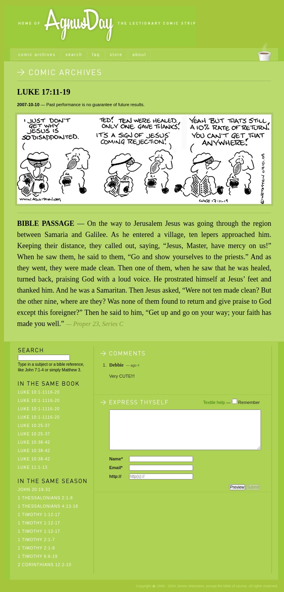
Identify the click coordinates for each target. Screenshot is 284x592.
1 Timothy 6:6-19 (38, 556)
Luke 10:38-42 (34, 442)
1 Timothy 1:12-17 (39, 514)
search (74, 54)
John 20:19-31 (34, 489)
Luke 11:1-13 (33, 467)
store (116, 54)
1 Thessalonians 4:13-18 (48, 506)
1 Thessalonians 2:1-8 (45, 498)
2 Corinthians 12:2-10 (44, 565)
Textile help (214, 402)
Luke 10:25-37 (34, 425)
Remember (249, 402)
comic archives (37, 54)
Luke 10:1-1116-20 (39, 392)
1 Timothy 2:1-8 (36, 548)
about (139, 54)
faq (96, 54)
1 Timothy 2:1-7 (36, 540)
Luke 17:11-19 (43, 91)
